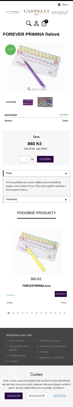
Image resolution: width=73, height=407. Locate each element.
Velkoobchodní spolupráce (53, 346)
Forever (65, 120)
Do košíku (45, 159)
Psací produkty (16, 340)
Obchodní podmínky (50, 340)
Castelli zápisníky (17, 355)
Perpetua (13, 361)
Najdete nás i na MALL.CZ (52, 357)
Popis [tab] (9, 173)
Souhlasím (13, 395)
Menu (62, 4)
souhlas (44, 380)
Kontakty (44, 351)
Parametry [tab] (11, 199)
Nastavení (60, 395)
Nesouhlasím (37, 395)
